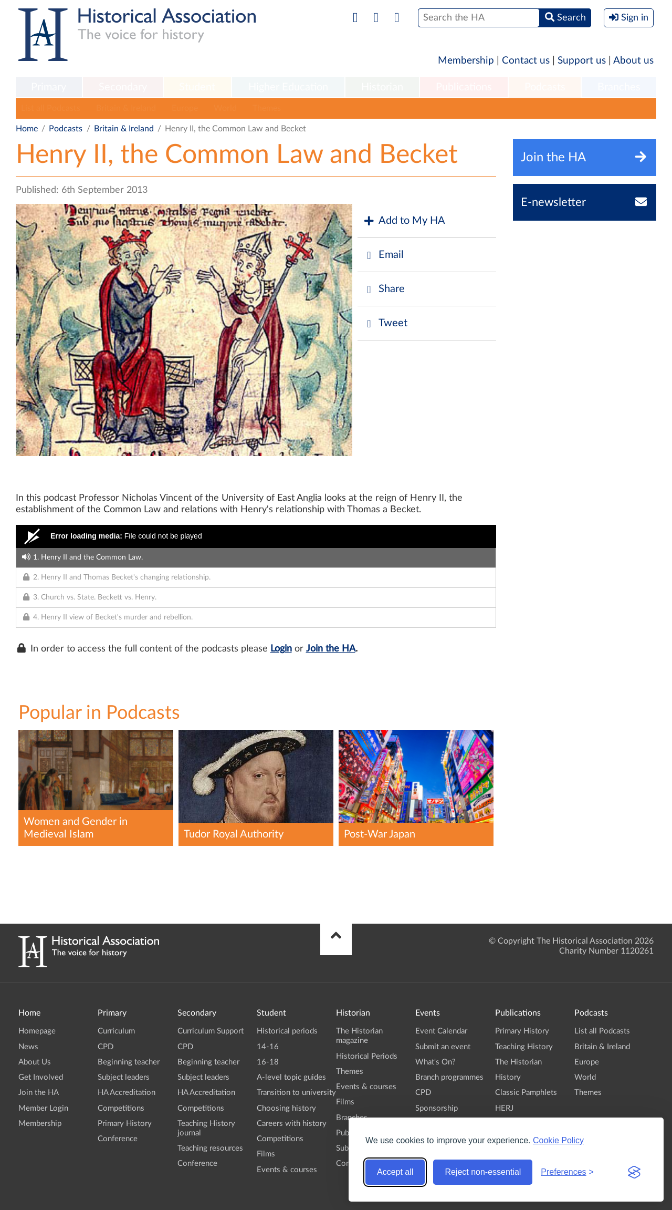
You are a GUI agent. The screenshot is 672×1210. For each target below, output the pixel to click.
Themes (267, 108)
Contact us (526, 61)
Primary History (125, 1124)
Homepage (37, 1031)
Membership (466, 61)
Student (197, 87)
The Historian (518, 1062)
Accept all (395, 1171)
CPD (105, 1047)
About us (633, 61)
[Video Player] (256, 536)
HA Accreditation (126, 1093)
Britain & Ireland (126, 108)
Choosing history (286, 1108)
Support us (582, 61)
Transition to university (296, 1093)
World (225, 108)
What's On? (435, 1062)
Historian (382, 87)
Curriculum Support (210, 1031)
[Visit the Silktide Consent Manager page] (634, 1172)
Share (384, 289)
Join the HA (330, 649)
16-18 (268, 1062)
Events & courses (287, 1170)
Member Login (43, 1108)
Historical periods (287, 1031)
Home (27, 129)
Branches (618, 87)
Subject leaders (124, 1077)
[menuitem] (48, 87)
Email (383, 255)
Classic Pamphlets (526, 1093)
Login (281, 649)
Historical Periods (366, 1056)
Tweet (385, 323)
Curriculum (116, 1031)
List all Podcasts (50, 108)
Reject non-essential (483, 1171)
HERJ (504, 1108)
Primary (48, 87)
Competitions (121, 1108)
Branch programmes (449, 1077)
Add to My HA (404, 220)
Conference (118, 1139)
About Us (34, 1062)
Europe (185, 108)
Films (266, 1154)
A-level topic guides (291, 1077)
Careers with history (292, 1124)
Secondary (123, 87)
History (508, 1077)
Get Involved (40, 1077)
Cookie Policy (558, 1140)
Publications (464, 87)
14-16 (268, 1047)
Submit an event (442, 1047)
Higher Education (288, 87)
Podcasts (544, 87)
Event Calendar (441, 1031)
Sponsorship (436, 1108)
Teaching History (524, 1047)
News (28, 1047)
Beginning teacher (129, 1062)
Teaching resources (210, 1148)
